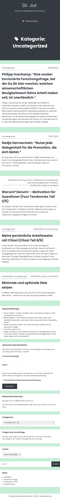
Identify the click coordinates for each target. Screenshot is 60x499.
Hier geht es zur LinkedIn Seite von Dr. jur (17, 401)
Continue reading (40, 122)
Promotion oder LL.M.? (12, 329)
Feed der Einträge (10, 479)
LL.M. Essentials (18, 405)
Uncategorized (8, 68)
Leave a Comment (50, 185)
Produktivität (38, 180)
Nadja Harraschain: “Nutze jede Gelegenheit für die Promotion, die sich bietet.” (29, 147)
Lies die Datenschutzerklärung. (35, 376)
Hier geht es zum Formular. (32, 439)
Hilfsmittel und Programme (20, 180)
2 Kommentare (51, 229)
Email (5, 365)
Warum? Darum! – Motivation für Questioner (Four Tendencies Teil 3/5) (28, 197)
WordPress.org (9, 484)
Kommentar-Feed (10, 482)
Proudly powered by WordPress (21, 496)
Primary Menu (30, 21)
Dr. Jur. (30, 5)
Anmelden (8, 477)
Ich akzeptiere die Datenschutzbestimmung (21, 380)
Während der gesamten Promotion (42, 182)
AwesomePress (46, 496)
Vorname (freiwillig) (10, 356)
